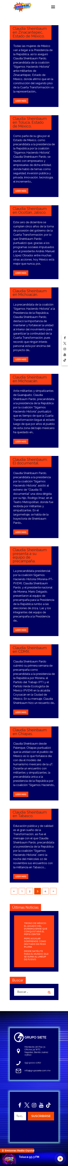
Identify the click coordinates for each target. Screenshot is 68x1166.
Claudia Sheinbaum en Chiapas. (30, 732)
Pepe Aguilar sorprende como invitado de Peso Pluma (35, 942)
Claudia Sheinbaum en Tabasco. (30, 814)
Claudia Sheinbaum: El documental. (30, 461)
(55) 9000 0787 (33, 1062)
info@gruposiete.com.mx (38, 1070)
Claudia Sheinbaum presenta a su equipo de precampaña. (30, 555)
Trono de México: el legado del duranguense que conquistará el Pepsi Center (35, 929)
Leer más (20, 101)
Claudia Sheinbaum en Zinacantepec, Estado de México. (30, 32)
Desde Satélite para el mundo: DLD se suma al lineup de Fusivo (36, 955)
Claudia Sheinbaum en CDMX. (30, 650)
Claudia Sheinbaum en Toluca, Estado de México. (30, 122)
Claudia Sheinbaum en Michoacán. (30, 293)
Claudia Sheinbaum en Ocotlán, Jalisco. (30, 210)
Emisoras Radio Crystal (19, 1150)
